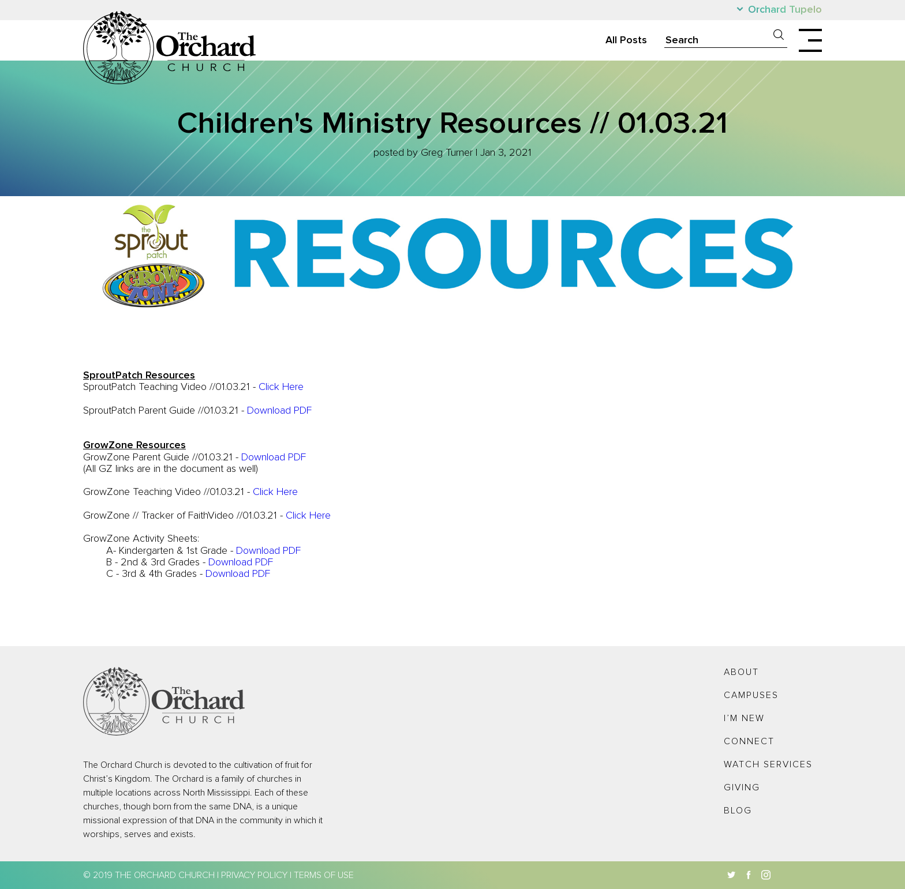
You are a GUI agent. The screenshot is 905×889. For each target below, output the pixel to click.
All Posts (626, 40)
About (741, 672)
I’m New (744, 718)
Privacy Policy (254, 875)
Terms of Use (324, 875)
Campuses (751, 695)
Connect (749, 741)
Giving (742, 787)
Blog (738, 810)
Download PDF (279, 411)
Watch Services (768, 764)
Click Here (281, 387)
